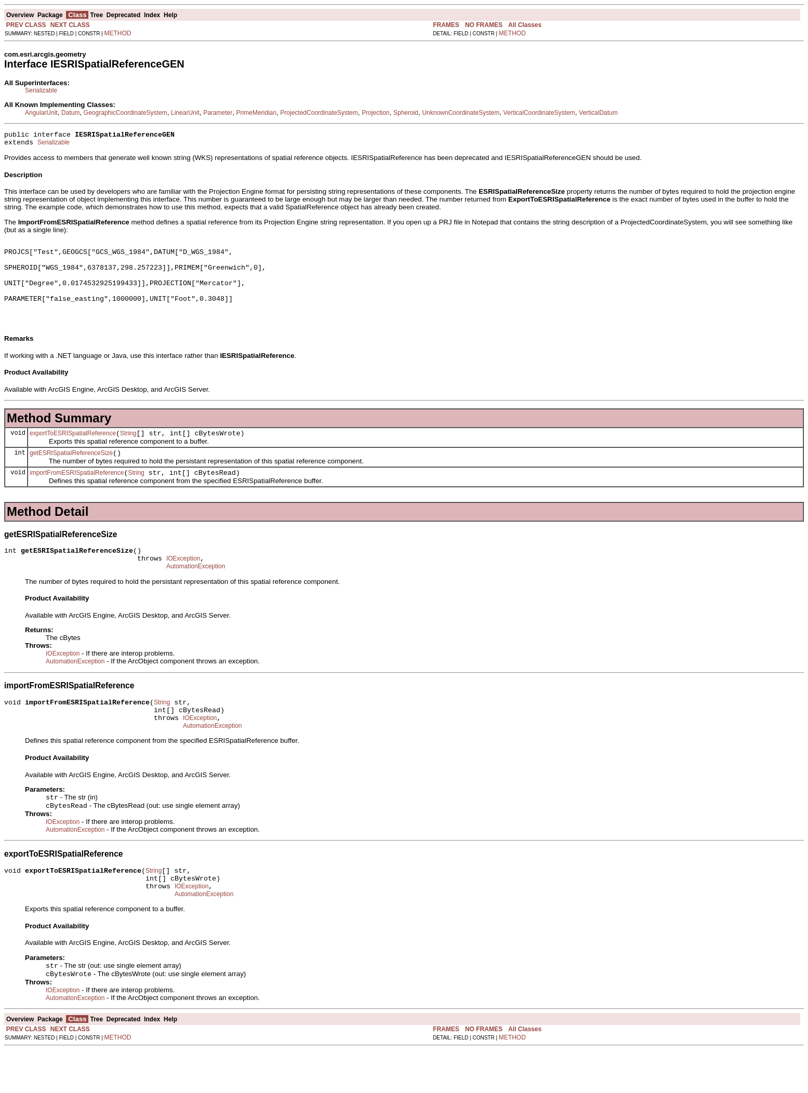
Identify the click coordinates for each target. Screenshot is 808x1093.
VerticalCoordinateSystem (539, 112)
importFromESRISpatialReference (77, 494)
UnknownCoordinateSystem (460, 112)
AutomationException (195, 592)
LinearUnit (185, 112)
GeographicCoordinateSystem (125, 112)
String (128, 452)
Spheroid (405, 112)
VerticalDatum (598, 112)
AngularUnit (41, 112)
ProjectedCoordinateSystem (318, 112)
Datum (70, 112)
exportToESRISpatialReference (73, 452)
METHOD (117, 33)
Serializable (41, 90)
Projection (375, 112)
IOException (183, 583)
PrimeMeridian (256, 112)
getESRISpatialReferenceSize (71, 473)
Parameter (217, 112)
